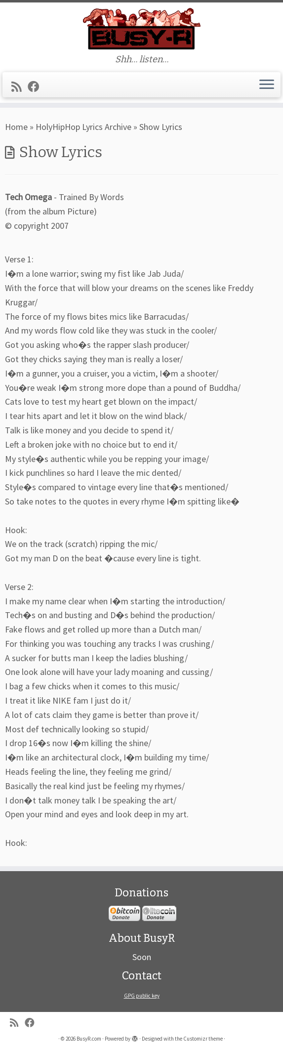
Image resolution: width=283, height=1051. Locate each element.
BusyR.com (89, 1038)
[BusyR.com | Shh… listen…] (141, 28)
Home (16, 126)
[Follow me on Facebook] (36, 87)
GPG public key (142, 995)
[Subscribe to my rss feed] (19, 87)
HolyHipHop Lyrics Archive (83, 126)
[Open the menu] (266, 85)
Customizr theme (203, 1038)
